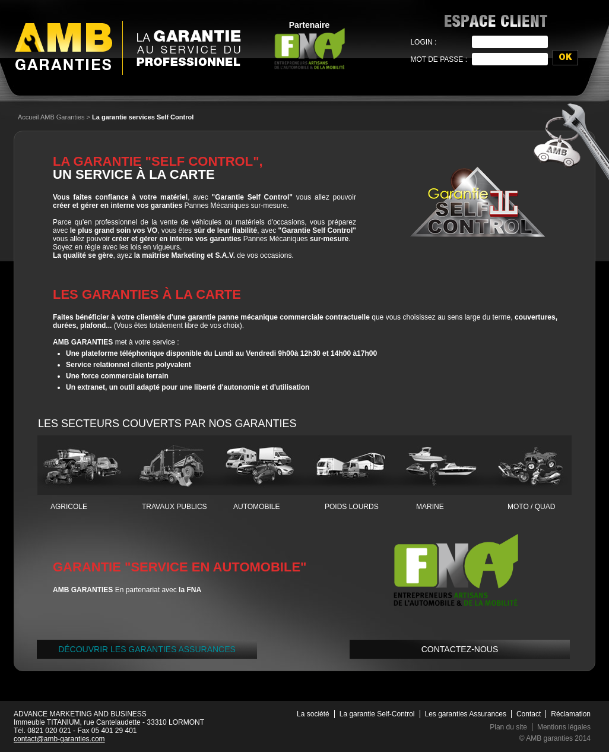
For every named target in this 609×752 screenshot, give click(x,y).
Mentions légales (564, 727)
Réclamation (571, 714)
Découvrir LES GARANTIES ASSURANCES (147, 649)
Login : (423, 42)
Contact (528, 714)
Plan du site (508, 727)
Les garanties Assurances (465, 714)
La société (313, 714)
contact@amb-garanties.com (59, 739)
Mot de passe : (438, 59)
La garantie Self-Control (377, 714)
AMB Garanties (63, 46)
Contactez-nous (460, 649)
